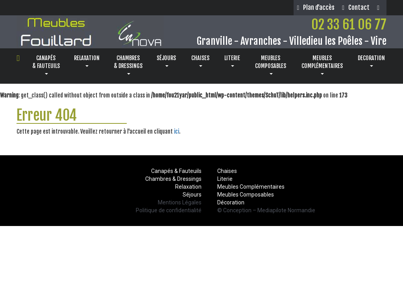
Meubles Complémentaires (251, 187)
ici (176, 131)
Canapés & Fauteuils (176, 171)
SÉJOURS (166, 61)
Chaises (227, 171)
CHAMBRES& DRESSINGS (128, 65)
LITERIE (232, 61)
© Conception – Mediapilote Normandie (266, 210)
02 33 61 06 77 (348, 24)
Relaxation (188, 187)
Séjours (192, 194)
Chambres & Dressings (173, 179)
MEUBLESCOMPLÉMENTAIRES (322, 65)
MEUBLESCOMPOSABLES (270, 65)
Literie (225, 179)
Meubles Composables (245, 194)
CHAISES (200, 61)
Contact (356, 7)
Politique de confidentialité (169, 210)
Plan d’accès (316, 7)
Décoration (230, 202)
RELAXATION (87, 61)
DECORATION (371, 61)
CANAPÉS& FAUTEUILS (46, 65)
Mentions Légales (180, 202)
